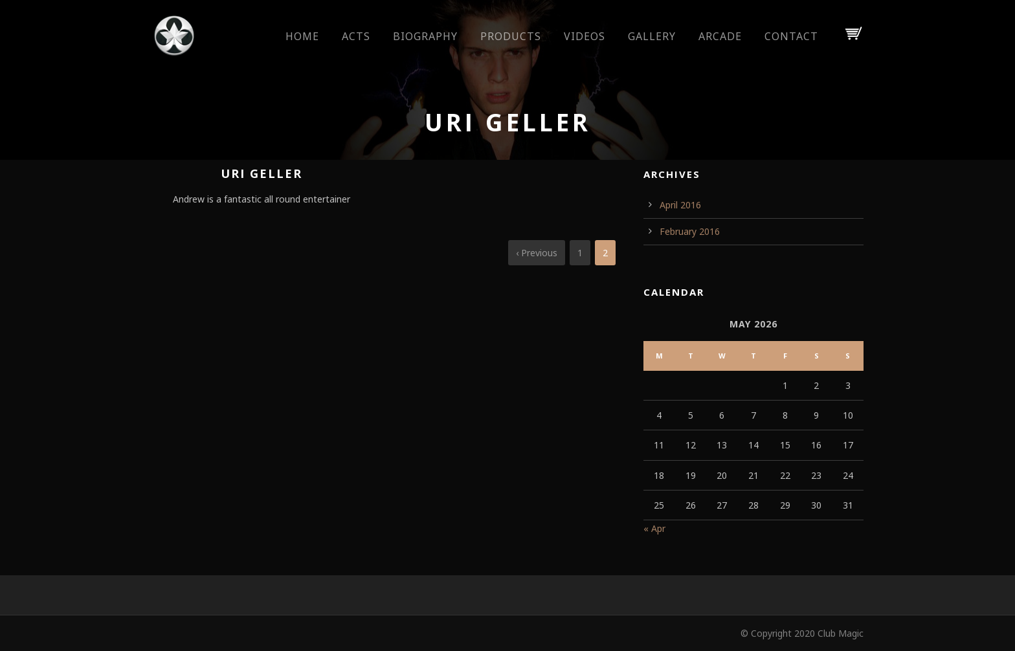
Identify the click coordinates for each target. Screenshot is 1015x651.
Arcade (720, 36)
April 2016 (680, 205)
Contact (791, 36)
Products (510, 36)
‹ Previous (536, 253)
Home (302, 36)
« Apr (654, 528)
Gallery (652, 36)
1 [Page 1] (580, 253)
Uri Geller (261, 173)
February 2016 (690, 231)
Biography (425, 36)
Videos (584, 36)
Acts (356, 36)
